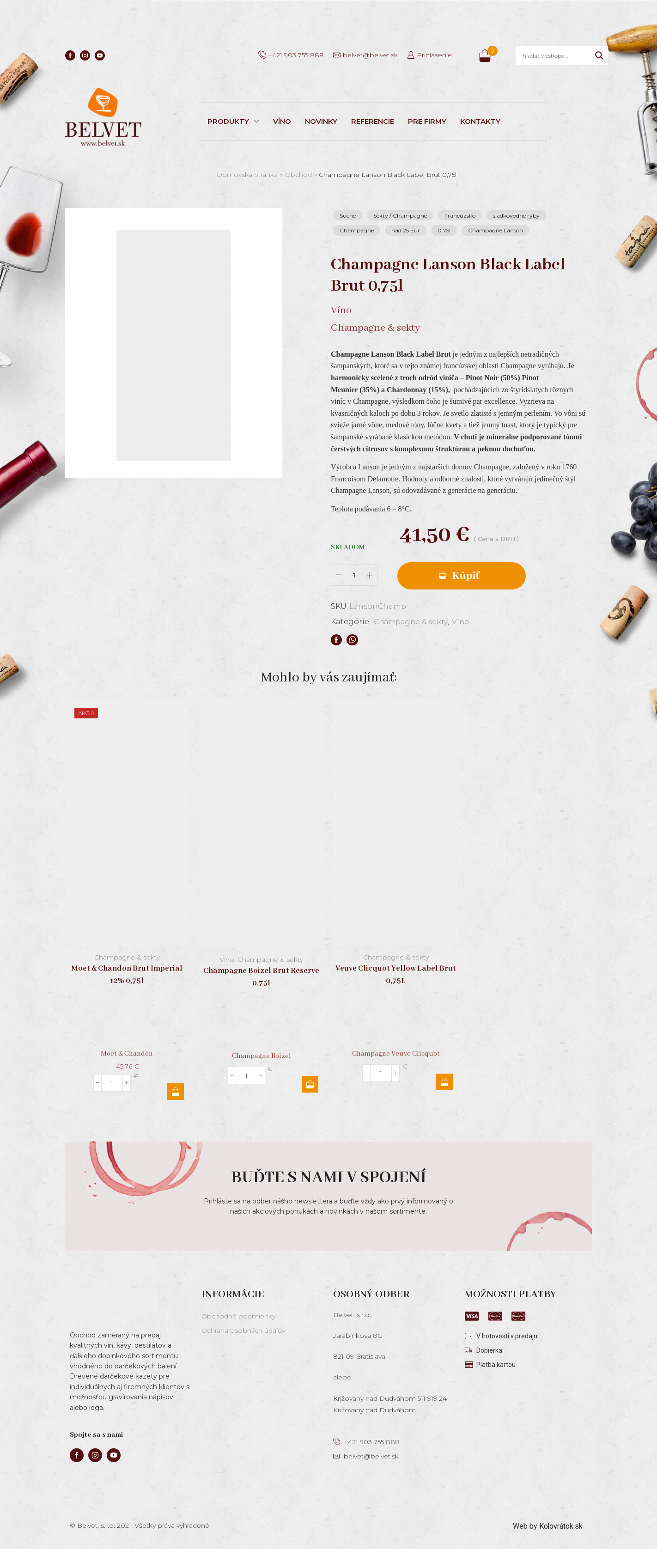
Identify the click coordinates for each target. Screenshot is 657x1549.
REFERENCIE (372, 121)
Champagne (357, 230)
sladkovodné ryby (516, 215)
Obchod (298, 174)
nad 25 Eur (405, 230)
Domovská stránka (247, 174)
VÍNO (282, 121)
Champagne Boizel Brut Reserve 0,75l (261, 977)
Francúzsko (459, 215)
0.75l (444, 230)
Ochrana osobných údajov (243, 1330)
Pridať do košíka (462, 575)
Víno (463, 621)
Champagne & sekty (412, 621)
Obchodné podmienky (238, 1316)
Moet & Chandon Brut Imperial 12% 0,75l (126, 975)
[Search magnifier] (599, 55)
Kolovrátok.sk (561, 1525)
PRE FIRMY (427, 121)
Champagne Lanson (495, 230)
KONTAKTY (480, 121)
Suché (348, 215)
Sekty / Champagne (400, 215)
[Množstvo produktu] (354, 575)
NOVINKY (321, 121)
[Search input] (556, 55)
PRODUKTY (233, 121)
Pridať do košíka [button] (175, 1091)
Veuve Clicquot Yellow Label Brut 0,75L (395, 975)
